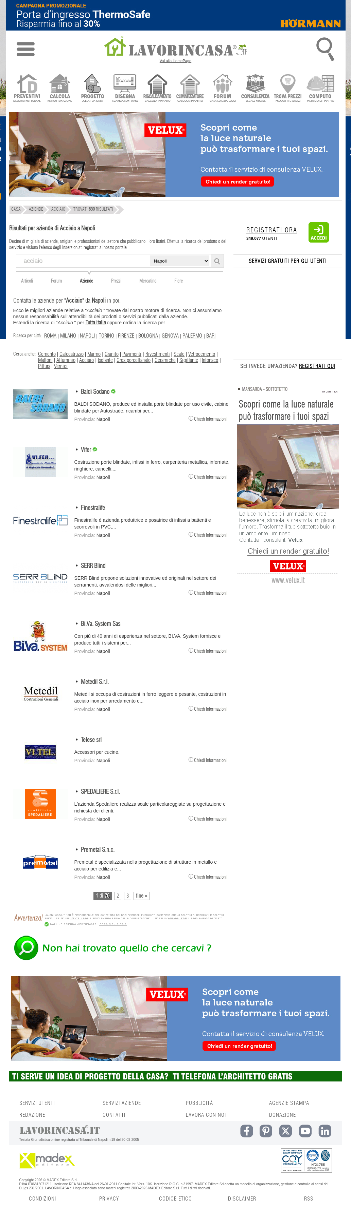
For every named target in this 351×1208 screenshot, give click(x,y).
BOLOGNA (148, 336)
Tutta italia (96, 322)
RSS (308, 1199)
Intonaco (210, 360)
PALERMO (192, 336)
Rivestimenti (157, 354)
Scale (179, 354)
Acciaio (86, 360)
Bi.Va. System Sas (100, 624)
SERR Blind (93, 566)
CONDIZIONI (42, 1199)
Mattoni (45, 360)
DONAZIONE (282, 1115)
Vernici (61, 366)
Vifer (86, 450)
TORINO (106, 336)
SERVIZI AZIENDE (122, 1103)
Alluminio (65, 360)
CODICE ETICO (175, 1199)
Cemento (47, 354)
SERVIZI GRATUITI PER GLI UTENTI (288, 261)
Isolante (105, 360)
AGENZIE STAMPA (289, 1103)
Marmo (94, 354)
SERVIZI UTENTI (37, 1103)
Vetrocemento (201, 354)
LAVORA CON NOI (206, 1115)
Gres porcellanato (134, 360)
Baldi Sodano (96, 392)
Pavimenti (131, 354)
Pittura (44, 366)
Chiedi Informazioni (208, 418)
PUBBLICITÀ (199, 1103)
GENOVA (170, 336)
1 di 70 (102, 896)
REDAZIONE (32, 1115)
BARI (210, 336)
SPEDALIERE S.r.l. (100, 792)
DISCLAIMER (242, 1199)
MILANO (68, 336)
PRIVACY (109, 1199)
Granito (112, 354)
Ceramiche (165, 360)
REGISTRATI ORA (271, 230)
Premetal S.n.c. (98, 850)
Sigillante (188, 360)
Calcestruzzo (71, 354)
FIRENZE (126, 336)
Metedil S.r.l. (95, 682)
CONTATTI (114, 1115)
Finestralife (93, 508)
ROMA (50, 336)
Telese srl (91, 740)
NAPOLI (87, 336)
